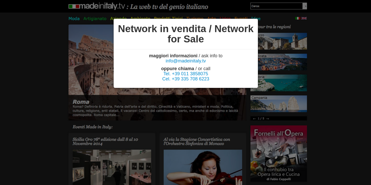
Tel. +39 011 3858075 (185, 73)
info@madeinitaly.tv (186, 60)
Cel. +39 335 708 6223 (185, 78)
